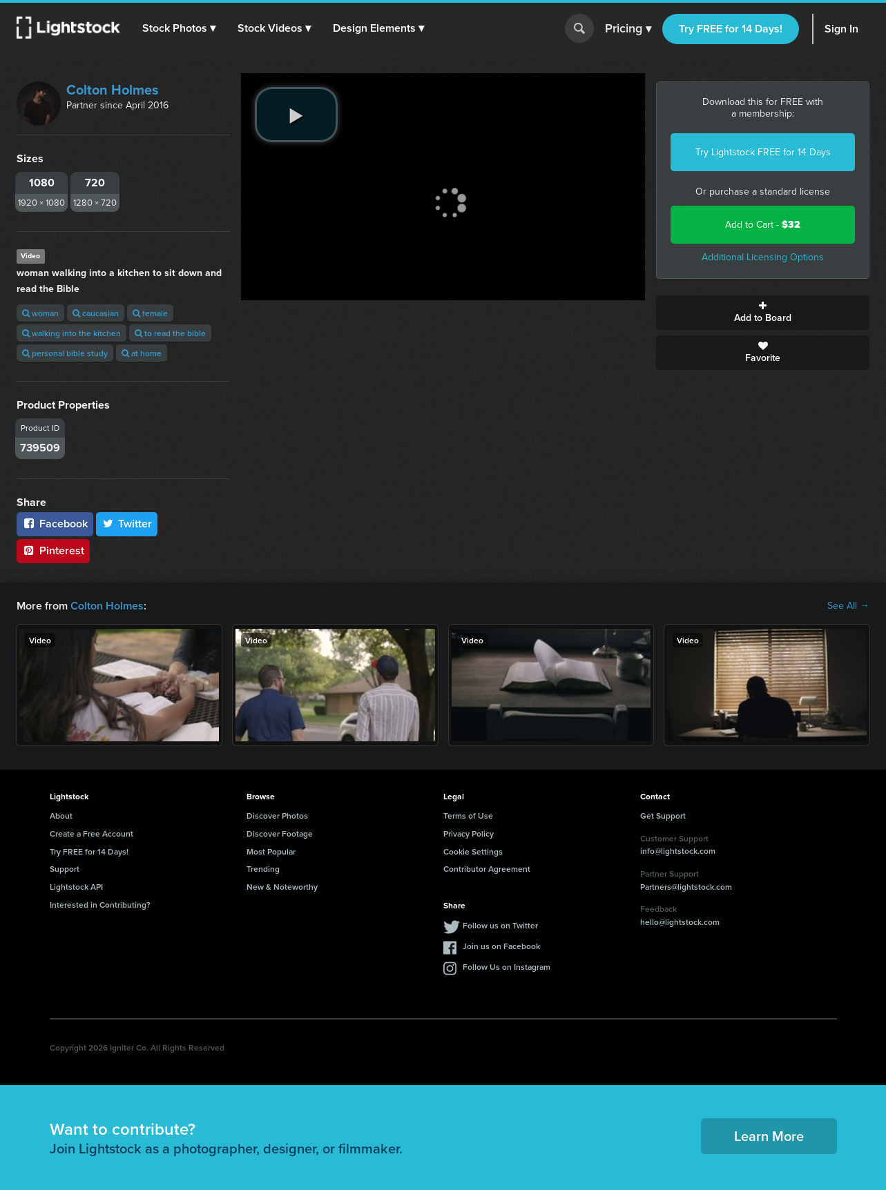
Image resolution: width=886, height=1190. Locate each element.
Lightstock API (76, 886)
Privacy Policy (468, 833)
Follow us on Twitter (500, 925)
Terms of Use (468, 815)
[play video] (296, 114)
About (61, 815)
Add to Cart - (762, 224)
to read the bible (170, 333)
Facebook (55, 523)
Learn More (769, 1136)
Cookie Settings (473, 851)
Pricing (628, 29)
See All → (848, 606)
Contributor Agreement (486, 869)
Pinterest (53, 550)
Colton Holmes (112, 89)
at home (142, 353)
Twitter (127, 523)
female (150, 313)
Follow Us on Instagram (506, 967)
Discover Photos (277, 815)
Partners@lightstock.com (686, 886)
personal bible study (65, 353)
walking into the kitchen (71, 333)
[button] (178, 28)
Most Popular (271, 851)
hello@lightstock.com (680, 922)
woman (40, 313)
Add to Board (763, 312)
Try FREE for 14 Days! (730, 29)
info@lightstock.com (677, 851)
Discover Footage (280, 833)
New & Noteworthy (282, 886)
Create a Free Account (91, 833)
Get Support (663, 815)
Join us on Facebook (501, 946)
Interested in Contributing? (100, 904)
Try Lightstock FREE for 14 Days (763, 152)
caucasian (96, 313)
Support (64, 869)
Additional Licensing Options (763, 257)
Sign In (841, 29)
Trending (263, 869)
